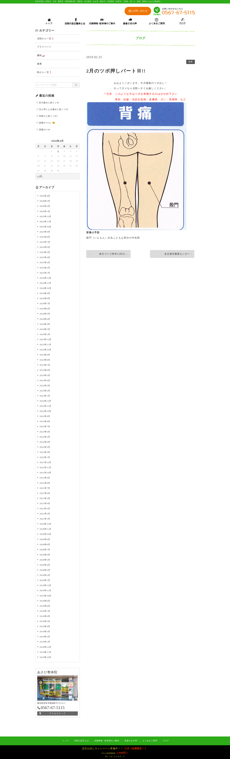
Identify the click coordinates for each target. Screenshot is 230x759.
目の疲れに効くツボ (49, 103)
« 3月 (39, 176)
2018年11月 (45, 652)
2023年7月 (45, 365)
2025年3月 (45, 263)
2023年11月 (45, 345)
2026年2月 (45, 206)
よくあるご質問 (150, 741)
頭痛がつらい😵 (47, 123)
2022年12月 (45, 401)
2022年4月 (45, 442)
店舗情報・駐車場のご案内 (106, 741)
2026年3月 (45, 201)
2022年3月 (45, 447)
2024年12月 (45, 278)
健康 (190, 62)
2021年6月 (45, 493)
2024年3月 (45, 324)
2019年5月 (45, 622)
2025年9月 (45, 232)
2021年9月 (45, 478)
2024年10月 (45, 288)
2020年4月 (45, 565)
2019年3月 (45, 632)
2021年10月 (45, 473)
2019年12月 (45, 586)
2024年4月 (45, 319)
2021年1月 (45, 519)
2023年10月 (45, 350)
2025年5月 (45, 253)
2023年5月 (45, 376)
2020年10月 (45, 534)
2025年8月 (45, 237)
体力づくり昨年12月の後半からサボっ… (111, 255)
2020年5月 (45, 560)
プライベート (44, 47)
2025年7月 (45, 242)
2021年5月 (45, 499)
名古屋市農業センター (176, 255)
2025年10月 (45, 227)
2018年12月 (45, 647)
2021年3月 (45, 509)
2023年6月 (45, 370)
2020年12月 (45, 524)
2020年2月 (45, 575)
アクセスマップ (57, 714)
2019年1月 (45, 642)
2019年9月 (45, 601)
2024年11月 (45, 283)
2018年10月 (45, 657)
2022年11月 (45, 406)
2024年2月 (45, 329)
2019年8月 (45, 606)
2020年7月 (45, 550)
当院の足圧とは (81, 741)
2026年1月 (45, 212)
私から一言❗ (44, 73)
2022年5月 (45, 437)
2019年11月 (45, 591)
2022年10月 (45, 411)
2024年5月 (45, 314)
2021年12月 (45, 463)
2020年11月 (45, 529)
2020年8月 (45, 545)
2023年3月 (45, 386)
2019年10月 (45, 596)
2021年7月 (45, 488)
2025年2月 (45, 268)
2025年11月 (45, 222)
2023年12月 (45, 340)
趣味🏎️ (41, 56)
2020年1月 (45, 581)
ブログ (166, 741)
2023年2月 (45, 391)
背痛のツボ (44, 130)
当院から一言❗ (45, 39)
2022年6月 (45, 432)
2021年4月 (45, 504)
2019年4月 (45, 627)
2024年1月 (45, 335)
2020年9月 (45, 540)
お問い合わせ (140, 11)
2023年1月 (45, 396)
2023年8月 (45, 360)
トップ (65, 741)
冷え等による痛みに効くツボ (53, 110)
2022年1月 (45, 458)
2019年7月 (45, 611)
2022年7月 (45, 427)
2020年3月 (45, 570)
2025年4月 (45, 258)
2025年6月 (45, 247)
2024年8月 (45, 299)
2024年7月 (45, 304)
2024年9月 (45, 294)
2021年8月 (45, 483)
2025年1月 (45, 273)
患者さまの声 (131, 741)
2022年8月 (45, 422)
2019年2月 (45, 637)
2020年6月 (45, 555)
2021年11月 (45, 468)
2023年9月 (45, 355)
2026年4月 (45, 196)
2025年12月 (45, 217)
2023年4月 (45, 381)
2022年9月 (45, 417)
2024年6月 (45, 309)
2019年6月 (45, 616)
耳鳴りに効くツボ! (48, 116)
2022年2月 (45, 452)
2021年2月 (45, 514)
